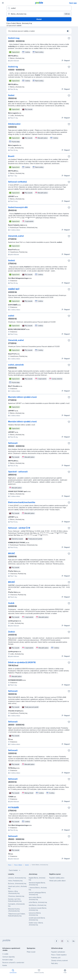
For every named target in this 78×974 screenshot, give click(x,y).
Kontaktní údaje (7, 960)
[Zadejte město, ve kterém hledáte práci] (39, 13)
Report (65, 60)
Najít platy (54, 963)
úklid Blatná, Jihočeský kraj (37, 905)
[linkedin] (74, 941)
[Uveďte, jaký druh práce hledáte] (39, 8)
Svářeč (11, 95)
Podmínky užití (55, 957)
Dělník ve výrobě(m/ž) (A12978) (22, 662)
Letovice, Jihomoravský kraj (17, 878)
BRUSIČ (11, 553)
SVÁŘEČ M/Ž (13, 289)
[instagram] (62, 941)
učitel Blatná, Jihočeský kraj (38, 902)
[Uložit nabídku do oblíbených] (69, 38)
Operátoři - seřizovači (18, 472)
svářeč (11, 316)
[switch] (68, 31)
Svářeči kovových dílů (18, 207)
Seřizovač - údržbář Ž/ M (19, 528)
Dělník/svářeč (14, 124)
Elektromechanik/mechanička (21, 502)
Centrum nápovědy (8, 957)
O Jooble (5, 954)
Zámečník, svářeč (16, 236)
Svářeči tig (13, 67)
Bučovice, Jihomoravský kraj (17, 883)
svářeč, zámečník (16, 365)
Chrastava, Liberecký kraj (16, 896)
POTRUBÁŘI (13, 807)
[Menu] (3, 3)
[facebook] (56, 941)
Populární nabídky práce (56, 878)
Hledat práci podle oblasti (57, 880)
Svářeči (11, 260)
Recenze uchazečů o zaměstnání (13, 962)
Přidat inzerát (31, 952)
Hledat (39, 19)
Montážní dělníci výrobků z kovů (22, 397)
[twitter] (68, 941)
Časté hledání (15, 870)
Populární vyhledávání (58, 952)
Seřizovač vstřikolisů (17, 182)
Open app (73, 3)
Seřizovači (13, 443)
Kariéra (4, 965)
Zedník (11, 603)
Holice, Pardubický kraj (15, 880)
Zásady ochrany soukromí (59, 960)
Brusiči (11, 156)
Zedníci (11, 632)
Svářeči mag (13, 38)
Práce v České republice (59, 955)
